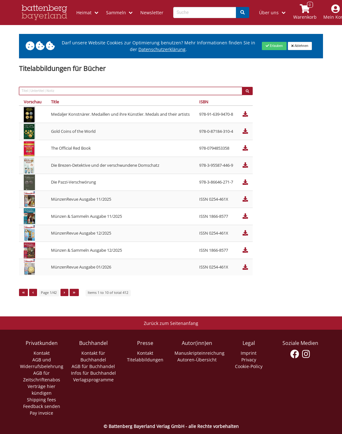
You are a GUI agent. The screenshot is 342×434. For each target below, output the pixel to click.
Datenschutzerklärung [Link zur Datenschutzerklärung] (162, 49)
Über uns (269, 13)
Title (55, 102)
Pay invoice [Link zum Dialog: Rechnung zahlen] (41, 413)
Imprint (248, 353)
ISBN (203, 102)
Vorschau (32, 102)
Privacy (248, 360)
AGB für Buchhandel (93, 366)
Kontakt (42, 353)
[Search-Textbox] (204, 12)
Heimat (84, 13)
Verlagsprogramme (93, 380)
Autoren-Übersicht (197, 360)
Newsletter (151, 13)
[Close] (274, 46)
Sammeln (116, 13)
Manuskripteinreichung (199, 353)
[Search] (242, 12)
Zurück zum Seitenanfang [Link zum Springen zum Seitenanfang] (171, 323)
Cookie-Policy (249, 366)
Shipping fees (41, 400)
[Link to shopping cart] (305, 12)
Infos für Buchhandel (93, 373)
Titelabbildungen (145, 360)
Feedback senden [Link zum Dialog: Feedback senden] (41, 406)
